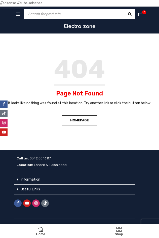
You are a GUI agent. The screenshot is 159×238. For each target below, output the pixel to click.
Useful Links (30, 189)
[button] (74, 180)
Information (30, 179)
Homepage (79, 120)
